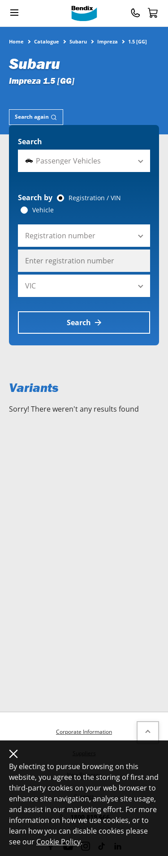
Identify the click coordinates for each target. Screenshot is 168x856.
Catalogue (46, 41)
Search (30, 141)
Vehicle (43, 210)
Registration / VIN (95, 198)
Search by (35, 197)
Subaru (78, 41)
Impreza (107, 41)
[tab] (36, 117)
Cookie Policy (58, 842)
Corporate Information (84, 732)
